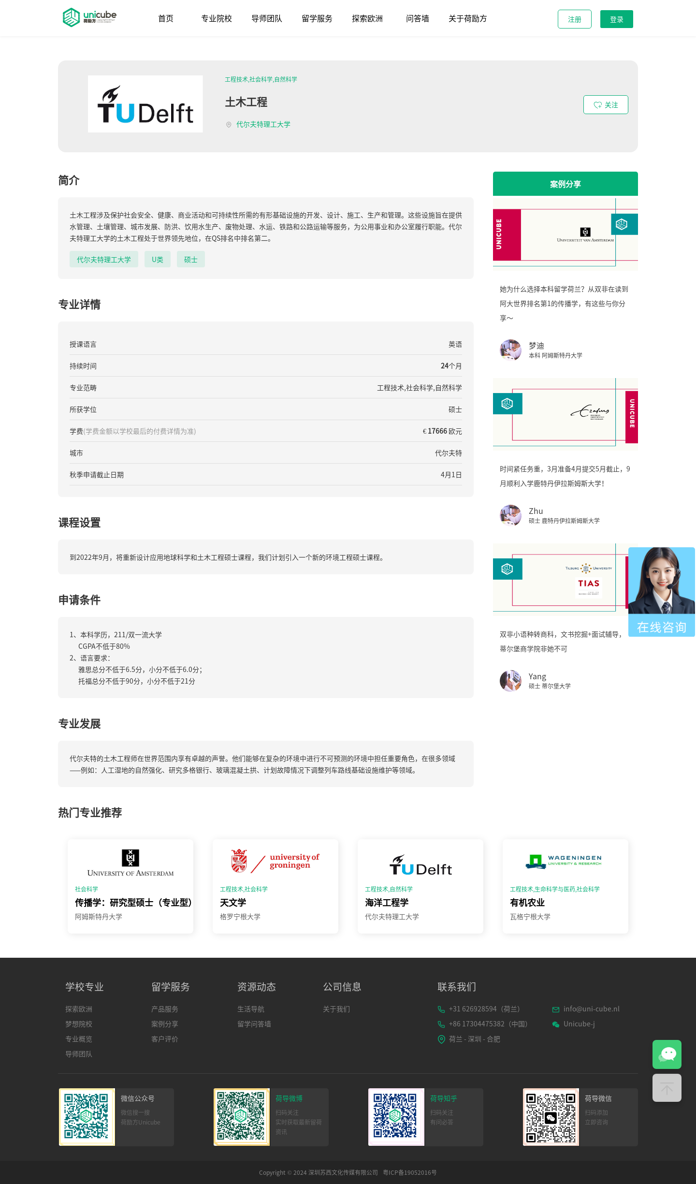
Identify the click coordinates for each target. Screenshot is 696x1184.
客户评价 (164, 1038)
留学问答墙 (254, 1023)
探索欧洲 (367, 18)
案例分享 (164, 1023)
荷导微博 (289, 1098)
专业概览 (78, 1038)
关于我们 (336, 1008)
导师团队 (266, 18)
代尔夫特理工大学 (263, 124)
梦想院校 (78, 1023)
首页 (166, 18)
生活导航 (250, 1008)
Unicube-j (573, 1023)
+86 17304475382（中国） (484, 1023)
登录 (617, 19)
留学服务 (317, 18)
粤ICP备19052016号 (410, 1172)
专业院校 (216, 18)
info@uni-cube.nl (586, 1008)
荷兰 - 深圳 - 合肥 (468, 1039)
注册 (574, 19)
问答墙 (417, 18)
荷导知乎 (443, 1098)
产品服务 (164, 1008)
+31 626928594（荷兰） (480, 1008)
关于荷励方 (468, 18)
